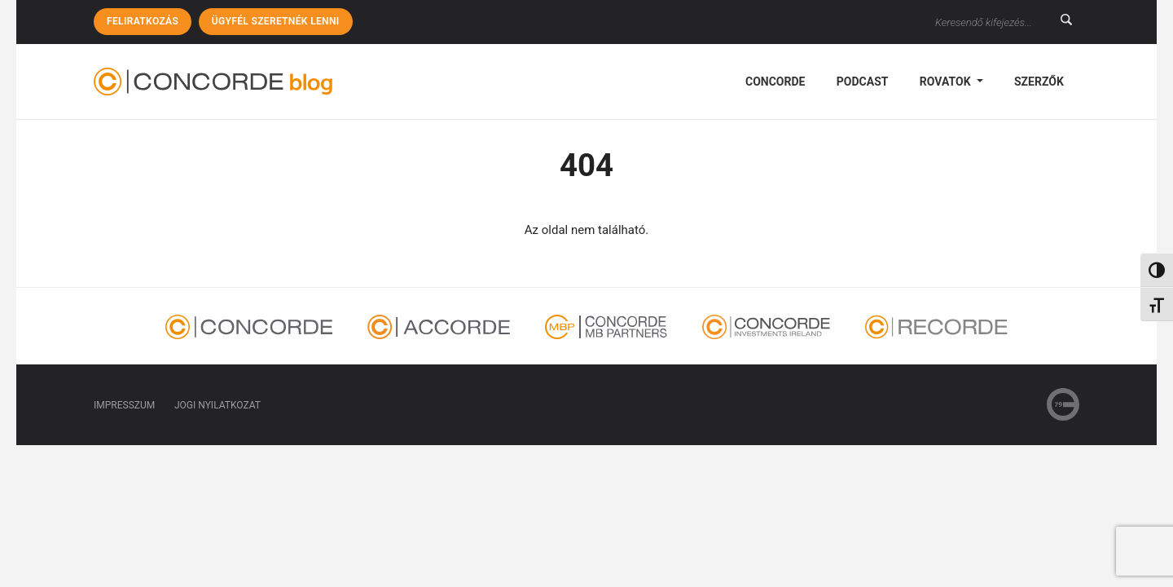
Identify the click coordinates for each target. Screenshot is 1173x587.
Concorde (775, 81)
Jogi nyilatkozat (217, 405)
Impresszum (124, 405)
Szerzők (1039, 81)
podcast (863, 81)
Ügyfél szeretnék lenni (276, 21)
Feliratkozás (142, 21)
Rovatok (946, 81)
